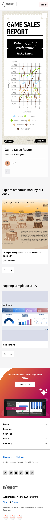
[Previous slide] (4, 270)
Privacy (14, 502)
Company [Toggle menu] (7, 443)
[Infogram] (9, 5)
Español (28, 462)
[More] (44, 15)
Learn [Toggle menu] (6, 438)
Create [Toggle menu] (6, 424)
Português (20, 462)
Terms (6, 502)
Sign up (44, 5)
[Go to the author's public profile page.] (10, 163)
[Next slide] (10, 270)
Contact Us (8, 457)
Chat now (20, 457)
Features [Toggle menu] (7, 429)
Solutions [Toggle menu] (7, 434)
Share (10, 141)
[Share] (7, 171)
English (5, 462)
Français (35, 462)
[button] (18, 116)
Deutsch (12, 462)
